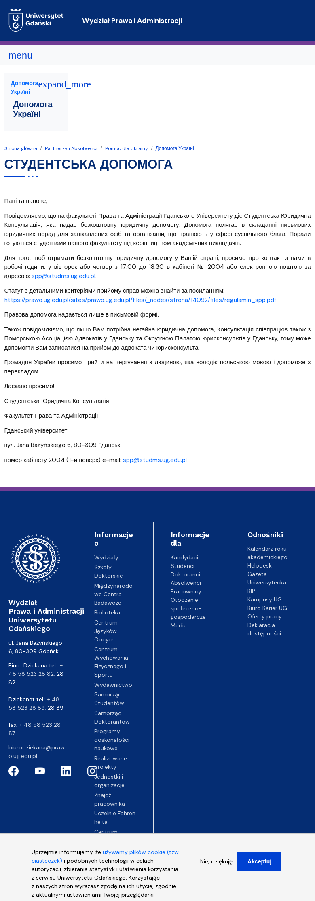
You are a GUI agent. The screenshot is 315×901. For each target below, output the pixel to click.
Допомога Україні (175, 148)
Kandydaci (184, 557)
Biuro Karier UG (267, 608)
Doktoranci (185, 574)
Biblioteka (107, 612)
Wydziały (106, 557)
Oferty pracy (264, 616)
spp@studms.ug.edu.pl (63, 276)
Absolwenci (186, 583)
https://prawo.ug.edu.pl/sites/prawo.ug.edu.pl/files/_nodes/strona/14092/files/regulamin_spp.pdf (140, 300)
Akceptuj (259, 866)
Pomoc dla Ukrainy (126, 148)
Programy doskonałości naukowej (111, 740)
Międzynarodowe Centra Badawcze (113, 594)
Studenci (182, 566)
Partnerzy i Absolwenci (71, 148)
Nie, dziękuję (216, 865)
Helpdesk (259, 565)
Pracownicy (186, 591)
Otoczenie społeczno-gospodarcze (188, 608)
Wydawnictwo (113, 684)
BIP (251, 591)
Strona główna (20, 148)
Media (179, 625)
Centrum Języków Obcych (106, 631)
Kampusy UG (264, 599)
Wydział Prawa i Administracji (132, 20)
